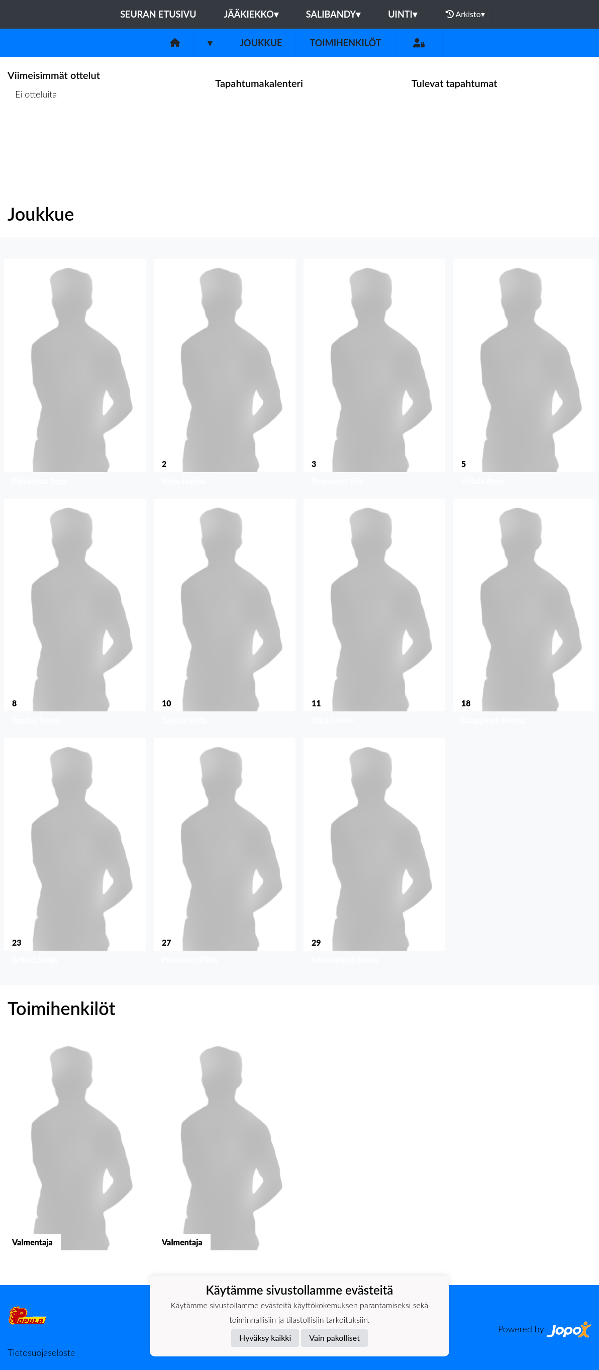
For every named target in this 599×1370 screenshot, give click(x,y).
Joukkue (261, 42)
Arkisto (465, 14)
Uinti (402, 14)
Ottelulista (32, 133)
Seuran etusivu (158, 14)
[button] (75, 374)
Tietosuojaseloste (41, 1352)
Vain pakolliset (334, 1337)
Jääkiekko (251, 14)
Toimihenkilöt (345, 42)
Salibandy (333, 14)
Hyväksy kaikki (265, 1337)
